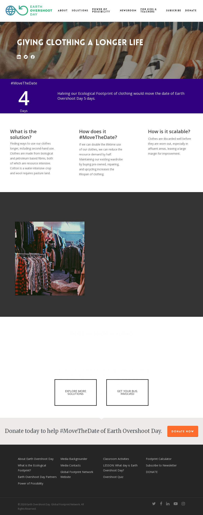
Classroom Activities (116, 459)
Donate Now (182, 431)
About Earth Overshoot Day (36, 459)
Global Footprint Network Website (76, 474)
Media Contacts (70, 465)
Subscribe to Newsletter (161, 465)
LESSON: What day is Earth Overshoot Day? (120, 467)
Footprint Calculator (158, 459)
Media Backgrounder (73, 459)
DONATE (152, 472)
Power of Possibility (30, 483)
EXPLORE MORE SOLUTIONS (75, 392)
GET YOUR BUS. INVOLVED (127, 392)
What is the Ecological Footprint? (32, 467)
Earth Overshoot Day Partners (37, 477)
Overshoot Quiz (113, 477)
